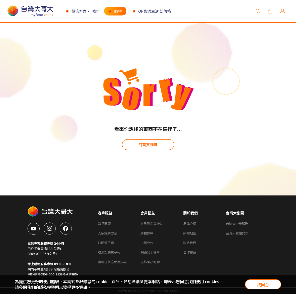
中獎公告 (146, 242)
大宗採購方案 (107, 233)
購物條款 (146, 233)
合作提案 (189, 252)
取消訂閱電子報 (109, 252)
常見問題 (104, 223)
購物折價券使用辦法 (112, 261)
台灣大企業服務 (237, 223)
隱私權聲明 (49, 287)
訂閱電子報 (106, 242)
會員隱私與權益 (151, 223)
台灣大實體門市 (237, 233)
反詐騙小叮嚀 (150, 261)
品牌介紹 (189, 223)
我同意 (263, 284)
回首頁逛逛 (148, 144)
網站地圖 (189, 233)
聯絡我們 (189, 242)
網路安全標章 (150, 252)
